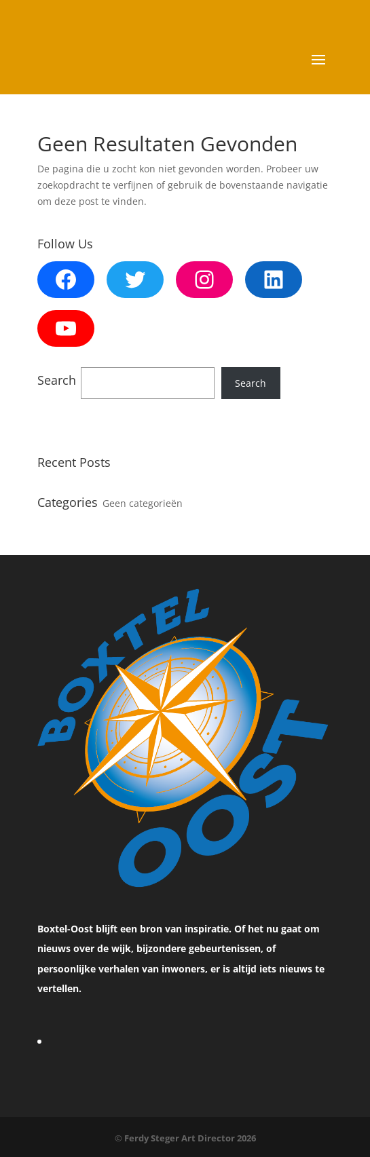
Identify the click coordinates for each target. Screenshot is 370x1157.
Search (250, 383)
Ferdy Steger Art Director (180, 1138)
